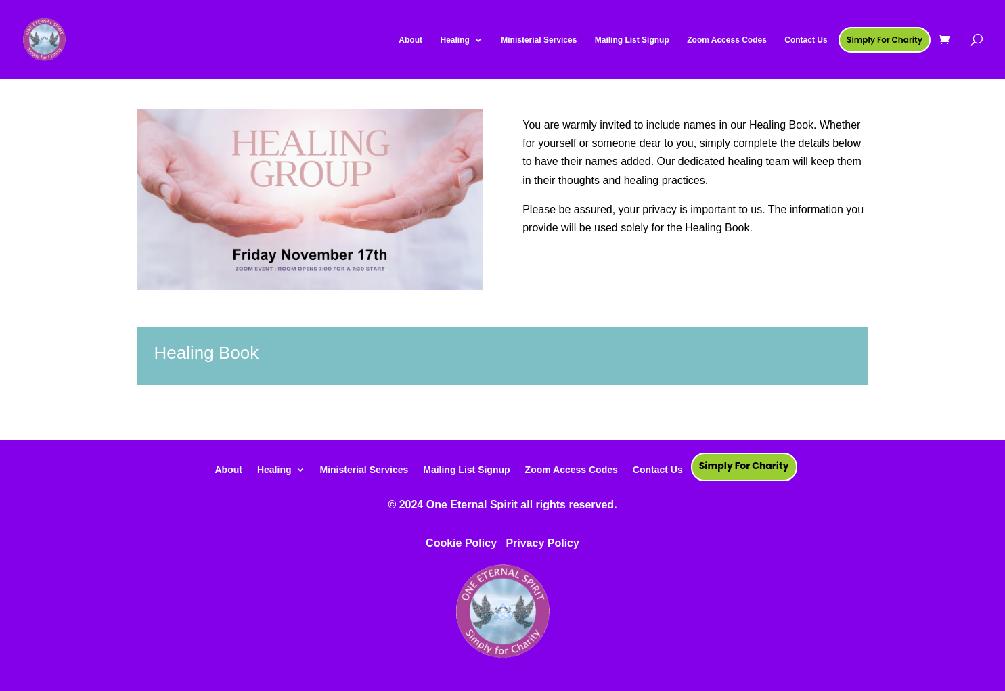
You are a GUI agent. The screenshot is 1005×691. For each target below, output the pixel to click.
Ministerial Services (364, 469)
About (228, 469)
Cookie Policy (461, 543)
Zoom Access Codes (571, 469)
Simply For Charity (744, 465)
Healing (274, 469)
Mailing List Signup (466, 469)
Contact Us (658, 469)
